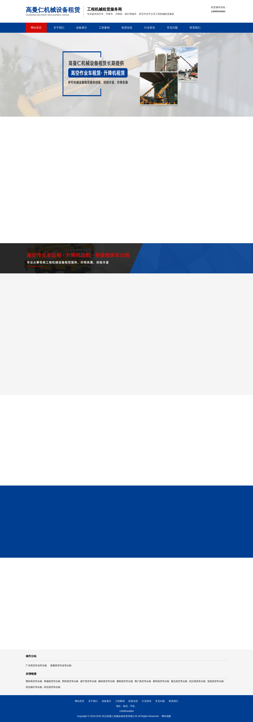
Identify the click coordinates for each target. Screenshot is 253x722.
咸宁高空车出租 (88, 681)
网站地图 (166, 716)
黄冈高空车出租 (161, 681)
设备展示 (81, 27)
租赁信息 (127, 27)
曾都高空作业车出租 (60, 665)
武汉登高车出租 (197, 681)
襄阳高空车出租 (124, 681)
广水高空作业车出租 (36, 665)
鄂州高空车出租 (34, 681)
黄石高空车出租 (179, 681)
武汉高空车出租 (52, 687)
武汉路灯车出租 (34, 687)
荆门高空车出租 (143, 681)
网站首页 (36, 27)
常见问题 (172, 27)
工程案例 (104, 27)
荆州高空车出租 (70, 681)
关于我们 (58, 27)
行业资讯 (149, 27)
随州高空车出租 (106, 681)
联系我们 (195, 27)
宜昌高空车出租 (215, 681)
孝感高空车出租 (52, 681)
